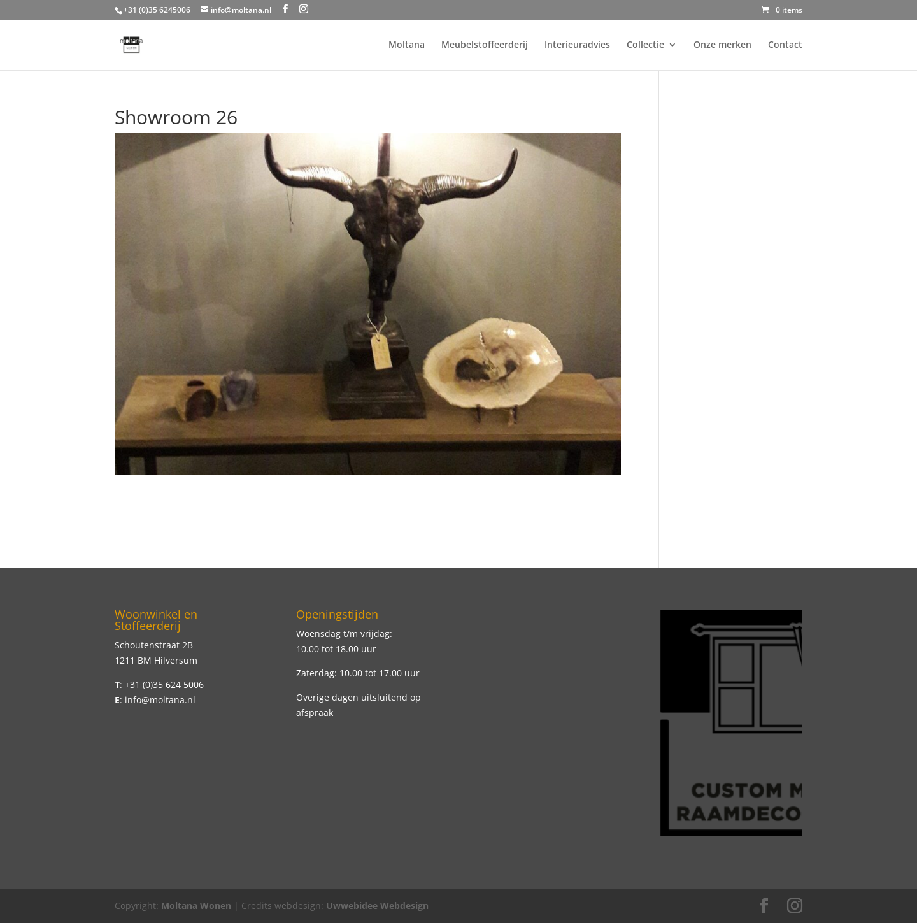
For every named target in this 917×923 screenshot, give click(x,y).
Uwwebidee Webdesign (377, 905)
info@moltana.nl (160, 700)
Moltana (406, 45)
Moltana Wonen (196, 905)
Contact (785, 45)
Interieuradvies (577, 45)
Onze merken (722, 45)
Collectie (645, 45)
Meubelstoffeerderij (484, 45)
